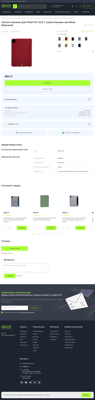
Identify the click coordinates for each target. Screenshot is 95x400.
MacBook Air (69, 348)
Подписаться (34, 308)
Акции (35, 351)
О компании (54, 332)
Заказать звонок (56, 7)
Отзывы (7, 1)
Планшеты (29, 12)
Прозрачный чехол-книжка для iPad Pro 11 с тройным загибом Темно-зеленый (15, 219)
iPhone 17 (68, 332)
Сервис (35, 343)
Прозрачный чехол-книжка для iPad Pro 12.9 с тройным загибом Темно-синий (73, 219)
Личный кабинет (38, 332)
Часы (38, 12)
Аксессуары (23, 345)
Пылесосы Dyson (70, 343)
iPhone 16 (68, 334)
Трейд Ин (36, 348)
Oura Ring (85, 12)
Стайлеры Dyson (70, 340)
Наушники (48, 12)
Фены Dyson (69, 337)
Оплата (18, 1)
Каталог (23, 327)
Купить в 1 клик (47, 89)
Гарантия (36, 345)
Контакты (23, 1)
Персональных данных (27, 312)
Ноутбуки (17, 12)
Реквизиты (53, 337)
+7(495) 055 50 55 (28, 364)
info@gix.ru (26, 367)
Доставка (12, 1)
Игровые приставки (62, 12)
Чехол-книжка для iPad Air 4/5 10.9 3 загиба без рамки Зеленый (44, 219)
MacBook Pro (69, 345)
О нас (3, 1)
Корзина (87, 6)
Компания (54, 327)
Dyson (76, 12)
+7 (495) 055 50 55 (57, 5)
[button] (32, 234)
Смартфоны (6, 12)
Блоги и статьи (54, 334)
